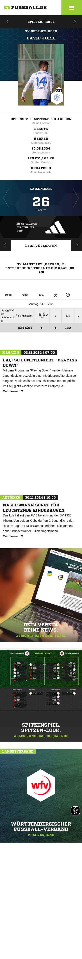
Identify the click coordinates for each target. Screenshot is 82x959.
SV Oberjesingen (41, 31)
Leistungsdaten (41, 245)
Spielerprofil (41, 21)
